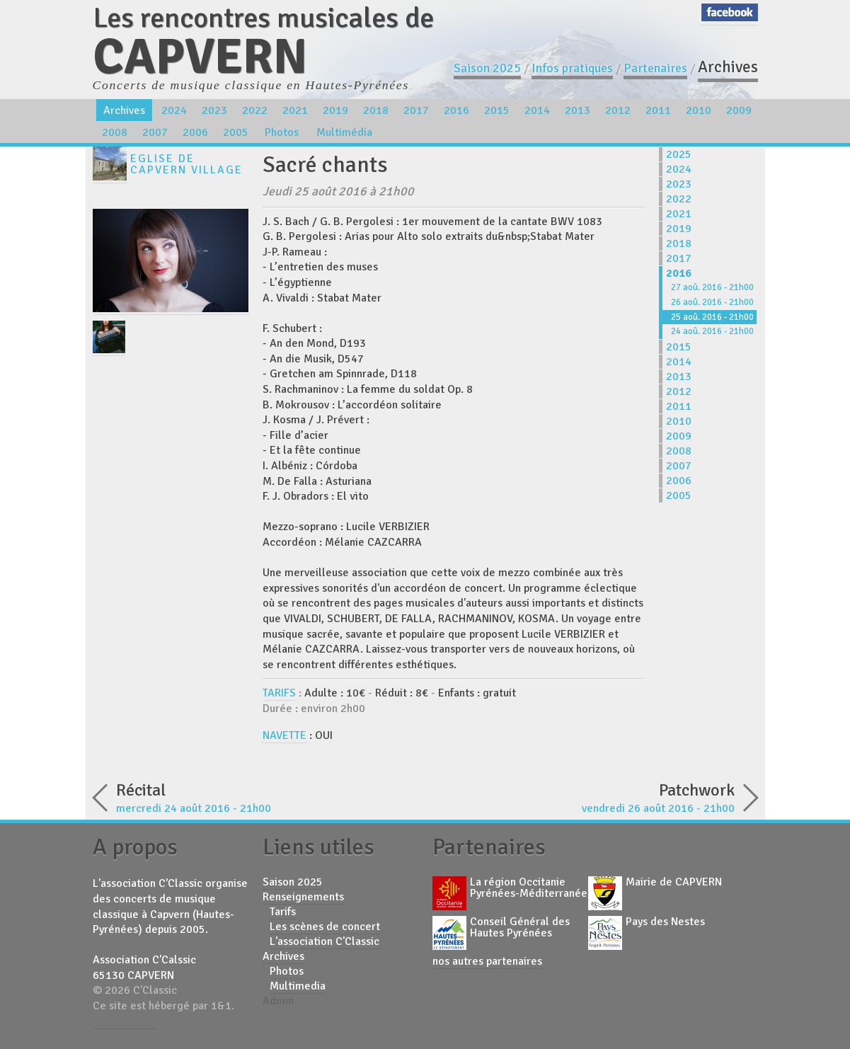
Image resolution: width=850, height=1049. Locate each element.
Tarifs (283, 912)
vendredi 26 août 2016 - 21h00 (595, 796)
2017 (416, 110)
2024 (174, 110)
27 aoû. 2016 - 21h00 (712, 287)
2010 (698, 110)
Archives (728, 67)
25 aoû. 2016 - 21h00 (712, 317)
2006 (195, 132)
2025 (678, 154)
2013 (577, 110)
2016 (456, 110)
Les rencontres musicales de (263, 40)
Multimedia (298, 986)
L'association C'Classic (324, 941)
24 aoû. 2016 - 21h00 (712, 331)
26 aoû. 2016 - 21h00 (712, 302)
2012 (618, 110)
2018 (376, 110)
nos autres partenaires (487, 961)
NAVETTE (284, 735)
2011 (658, 110)
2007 (155, 132)
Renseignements (303, 897)
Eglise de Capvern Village (186, 164)
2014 (537, 110)
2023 (214, 110)
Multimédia (344, 132)
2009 (739, 110)
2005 (235, 132)
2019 (335, 110)
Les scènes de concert (325, 926)
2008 (114, 132)
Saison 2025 (487, 68)
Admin (278, 1001)
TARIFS (279, 693)
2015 (497, 110)
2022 (255, 110)
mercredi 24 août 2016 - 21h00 (255, 796)
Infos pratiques (572, 68)
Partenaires (655, 68)
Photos (282, 132)
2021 (295, 110)
